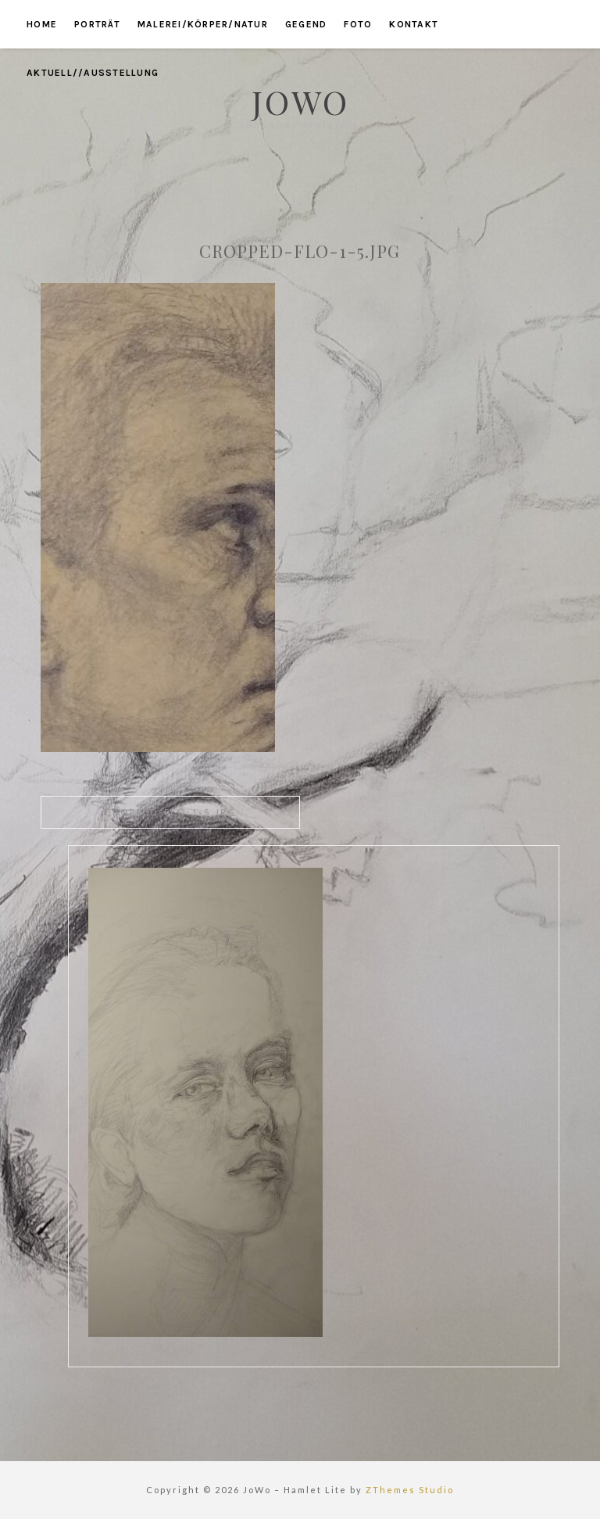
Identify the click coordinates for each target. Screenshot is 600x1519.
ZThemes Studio (410, 1490)
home (42, 24)
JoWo (300, 102)
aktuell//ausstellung (93, 72)
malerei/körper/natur (203, 24)
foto (358, 24)
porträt (97, 24)
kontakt (413, 24)
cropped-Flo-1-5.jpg (171, 812)
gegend (306, 24)
